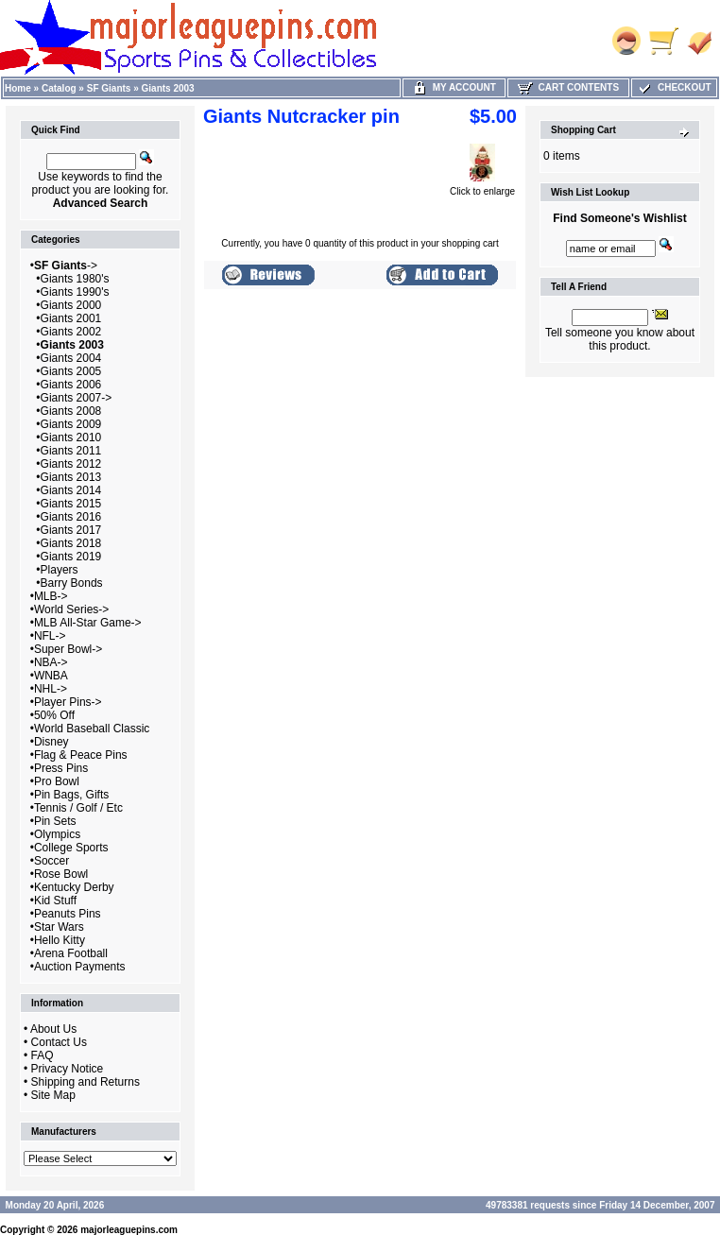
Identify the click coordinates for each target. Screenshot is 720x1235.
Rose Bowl (61, 874)
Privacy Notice (67, 1068)
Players (59, 569)
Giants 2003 (168, 88)
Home (18, 88)
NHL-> (50, 688)
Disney (51, 741)
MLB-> (51, 596)
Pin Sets (55, 821)
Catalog (59, 88)
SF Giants (109, 88)
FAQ (42, 1055)
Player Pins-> (68, 702)
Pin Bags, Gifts (71, 794)
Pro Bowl (56, 781)
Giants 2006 (71, 384)
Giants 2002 (71, 331)
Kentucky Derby (74, 887)
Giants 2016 (71, 516)
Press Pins (61, 768)
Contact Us (59, 1042)
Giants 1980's (75, 278)
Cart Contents (568, 87)
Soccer (51, 860)
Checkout (674, 87)
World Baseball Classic (92, 728)
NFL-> (50, 636)
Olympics (57, 834)
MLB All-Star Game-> (88, 622)
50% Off (54, 715)
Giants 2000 (71, 305)
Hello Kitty (59, 940)
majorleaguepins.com (129, 1230)
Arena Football (71, 953)
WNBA (51, 675)
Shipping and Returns (85, 1082)
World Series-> (71, 609)
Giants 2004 (71, 358)
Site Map (53, 1095)
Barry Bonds (72, 583)
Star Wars (59, 927)
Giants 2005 (71, 371)
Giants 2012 (71, 464)
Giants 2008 (71, 411)
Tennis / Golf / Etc (78, 808)
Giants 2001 (71, 318)
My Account (454, 87)
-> (65, 265)
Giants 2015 (71, 503)
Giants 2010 (71, 437)
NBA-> (51, 662)
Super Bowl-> (68, 649)
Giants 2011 (71, 450)
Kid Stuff (55, 900)
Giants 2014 (71, 490)
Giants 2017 (71, 530)
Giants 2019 (71, 556)
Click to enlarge (482, 187)
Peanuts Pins (67, 913)
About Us (53, 1029)
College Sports (71, 847)
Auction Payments (80, 966)
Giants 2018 (71, 543)
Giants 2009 (71, 424)
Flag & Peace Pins (81, 755)
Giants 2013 (71, 477)
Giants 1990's (75, 292)
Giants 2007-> (76, 397)
